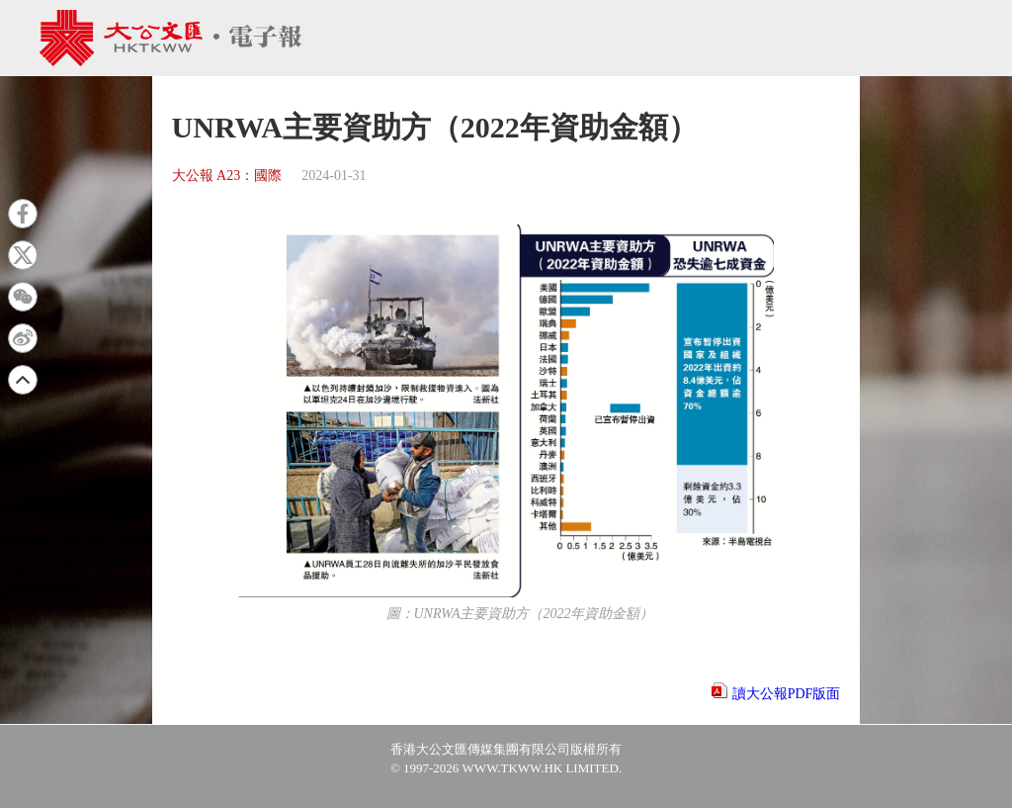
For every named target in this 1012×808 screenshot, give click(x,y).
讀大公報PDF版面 (786, 693)
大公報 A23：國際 (227, 175)
